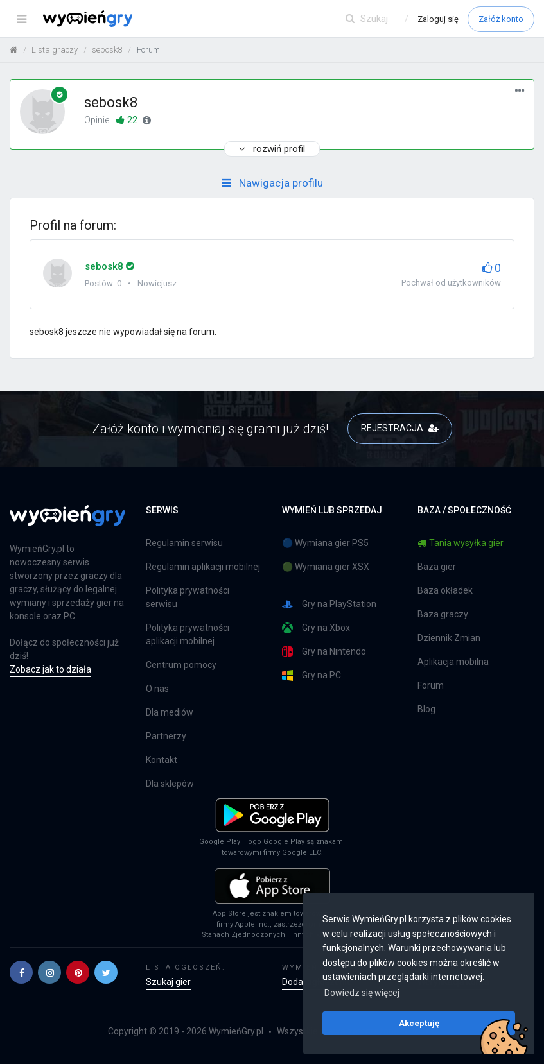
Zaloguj (438, 19)
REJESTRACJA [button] (400, 428)
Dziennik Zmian (448, 638)
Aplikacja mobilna (453, 661)
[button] (21, 972)
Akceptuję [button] (419, 1023)
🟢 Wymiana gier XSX (325, 567)
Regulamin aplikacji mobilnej (203, 567)
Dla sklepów (170, 783)
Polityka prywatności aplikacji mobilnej (187, 634)
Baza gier (436, 567)
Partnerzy (166, 736)
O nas (157, 688)
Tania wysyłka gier (460, 543)
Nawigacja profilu (272, 182)
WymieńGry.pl (236, 1031)
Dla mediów (169, 712)
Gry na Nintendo (324, 651)
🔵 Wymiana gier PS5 (325, 543)
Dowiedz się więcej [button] (361, 993)
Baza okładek (445, 590)
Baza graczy (442, 614)
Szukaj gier (168, 982)
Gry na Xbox (316, 627)
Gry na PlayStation (329, 604)
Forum (430, 685)
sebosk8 (107, 50)
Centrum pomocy (181, 665)
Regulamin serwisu (184, 543)
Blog (426, 709)
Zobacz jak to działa (50, 669)
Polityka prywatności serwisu (187, 597)
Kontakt (161, 760)
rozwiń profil (272, 149)
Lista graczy (54, 50)
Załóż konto (500, 19)
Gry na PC (311, 675)
